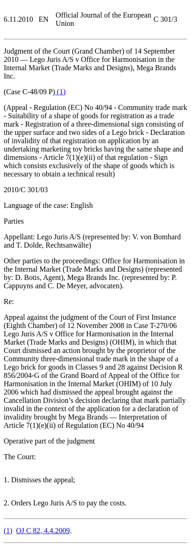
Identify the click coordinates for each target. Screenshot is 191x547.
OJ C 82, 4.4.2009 (43, 531)
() (60, 92)
